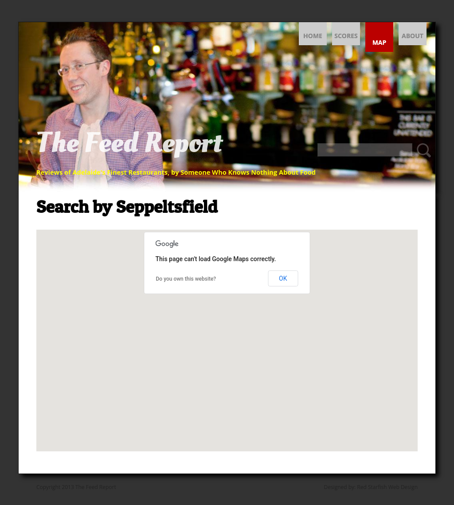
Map (379, 42)
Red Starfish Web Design (387, 487)
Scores (346, 35)
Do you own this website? (186, 279)
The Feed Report (129, 143)
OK (283, 278)
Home (312, 35)
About (412, 35)
